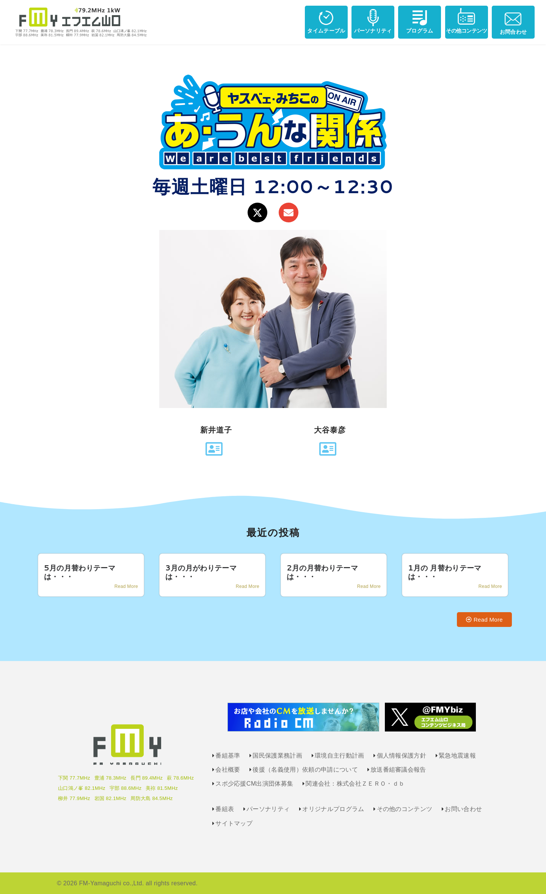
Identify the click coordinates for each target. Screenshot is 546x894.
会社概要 (227, 769)
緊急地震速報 (457, 755)
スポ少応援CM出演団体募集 (254, 783)
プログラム (419, 21)
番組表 (224, 809)
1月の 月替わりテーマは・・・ (444, 572)
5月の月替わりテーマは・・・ (79, 572)
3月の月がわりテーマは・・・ (201, 572)
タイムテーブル (326, 21)
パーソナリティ (373, 21)
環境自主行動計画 (339, 755)
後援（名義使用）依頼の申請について (305, 769)
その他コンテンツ (466, 21)
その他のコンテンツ (405, 809)
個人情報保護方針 (402, 755)
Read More (126, 586)
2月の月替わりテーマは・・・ (322, 572)
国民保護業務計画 (277, 755)
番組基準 (227, 755)
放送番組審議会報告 (398, 769)
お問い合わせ (463, 809)
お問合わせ (513, 21)
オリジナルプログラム (333, 809)
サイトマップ (234, 823)
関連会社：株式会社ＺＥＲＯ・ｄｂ (355, 783)
